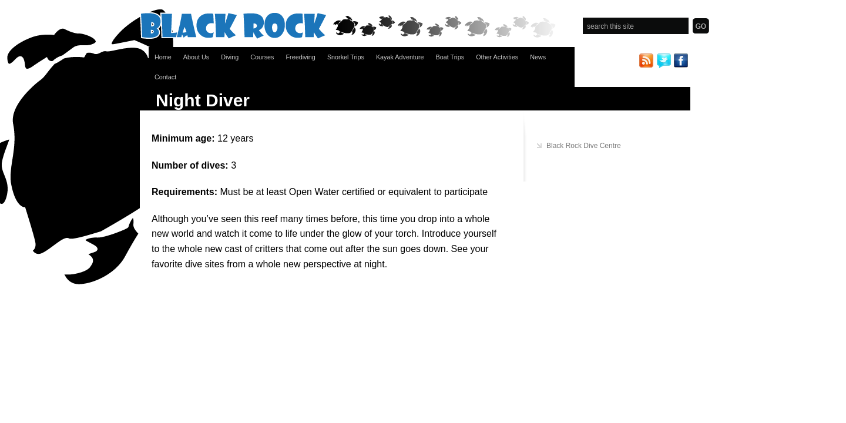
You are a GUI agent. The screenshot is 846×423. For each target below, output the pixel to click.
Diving (230, 57)
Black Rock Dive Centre (583, 146)
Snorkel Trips (345, 57)
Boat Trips (450, 57)
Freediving (300, 57)
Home (163, 57)
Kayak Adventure (400, 57)
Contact (165, 76)
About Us (196, 57)
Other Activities (497, 57)
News (538, 57)
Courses (262, 57)
